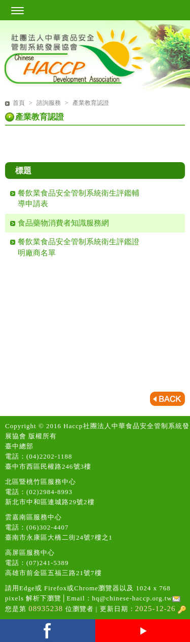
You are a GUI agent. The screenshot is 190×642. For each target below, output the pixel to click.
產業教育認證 (90, 102)
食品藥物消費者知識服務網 (63, 223)
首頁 (19, 102)
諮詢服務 (49, 102)
